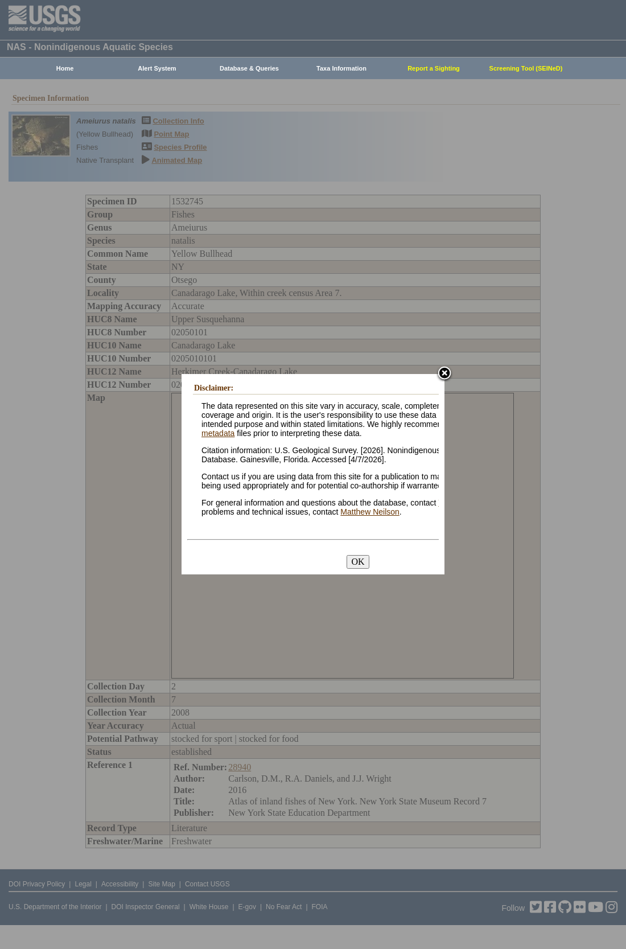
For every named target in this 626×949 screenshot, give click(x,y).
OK (357, 561)
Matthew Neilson (370, 511)
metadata (217, 433)
